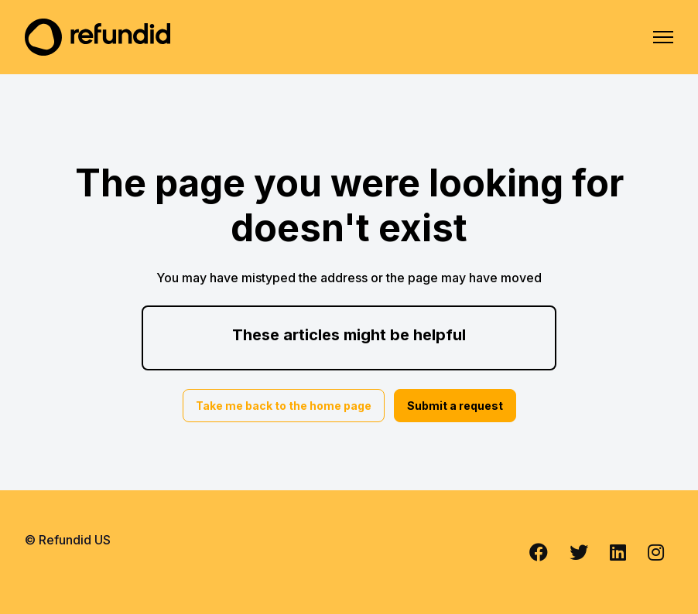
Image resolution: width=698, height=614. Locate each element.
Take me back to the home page (283, 405)
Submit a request (455, 405)
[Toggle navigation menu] (663, 37)
